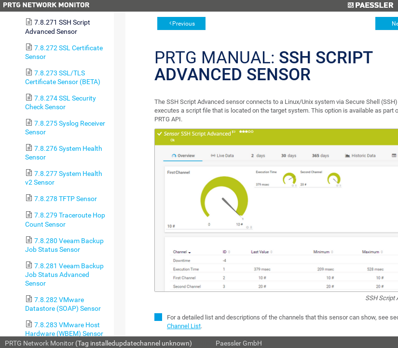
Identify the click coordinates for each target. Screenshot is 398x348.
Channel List (184, 326)
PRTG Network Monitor (39, 343)
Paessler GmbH (239, 343)
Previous (183, 23)
